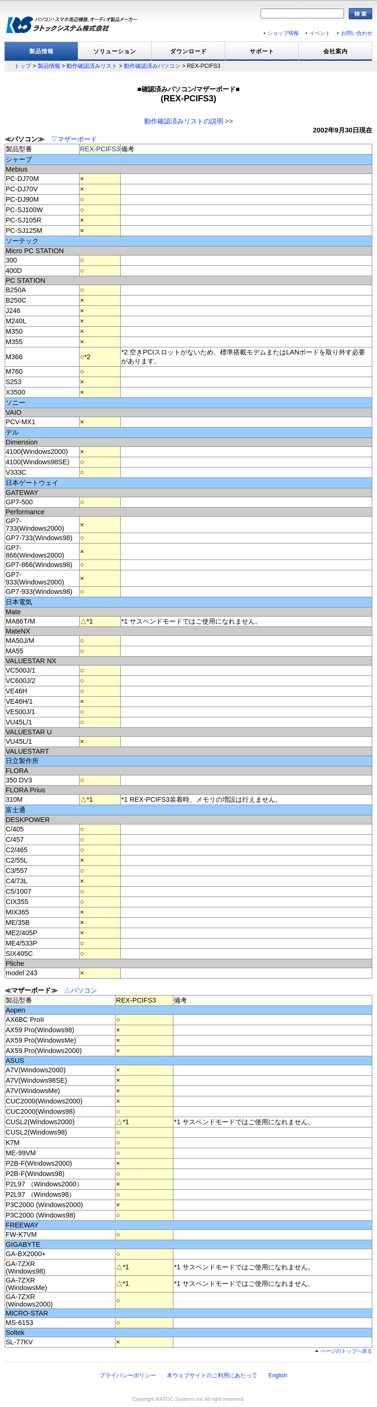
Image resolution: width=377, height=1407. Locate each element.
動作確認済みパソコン (152, 66)
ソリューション (114, 51)
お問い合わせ (356, 33)
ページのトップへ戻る (346, 1351)
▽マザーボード (74, 139)
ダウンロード (188, 51)
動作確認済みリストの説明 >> (188, 121)
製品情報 (41, 51)
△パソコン (80, 990)
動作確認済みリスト (91, 66)
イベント (320, 33)
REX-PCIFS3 (100, 149)
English (278, 1375)
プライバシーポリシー (127, 1375)
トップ (22, 66)
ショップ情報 (283, 33)
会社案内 (335, 51)
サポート (262, 51)
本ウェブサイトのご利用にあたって (212, 1375)
